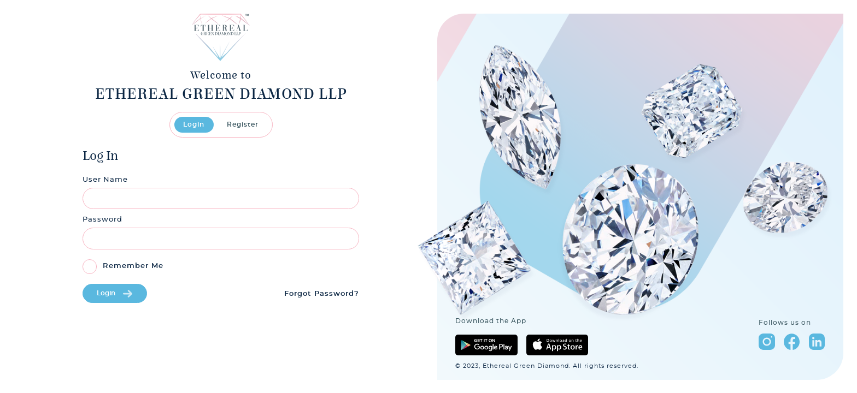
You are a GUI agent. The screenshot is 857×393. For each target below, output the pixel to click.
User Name (105, 179)
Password (102, 219)
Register (243, 124)
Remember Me (133, 266)
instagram (766, 341)
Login (193, 124)
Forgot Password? (321, 293)
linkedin (817, 341)
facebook (792, 341)
